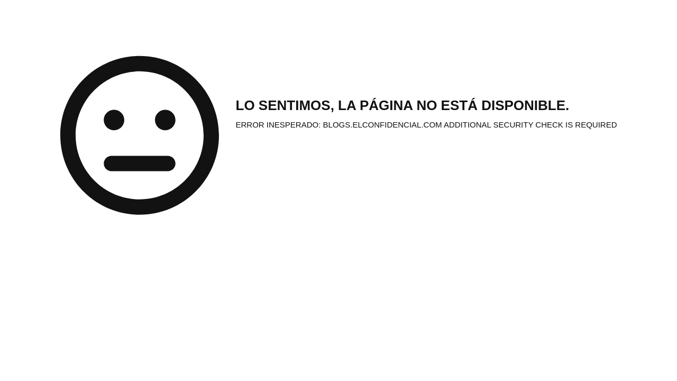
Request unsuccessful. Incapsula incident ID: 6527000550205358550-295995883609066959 (338, 190)
